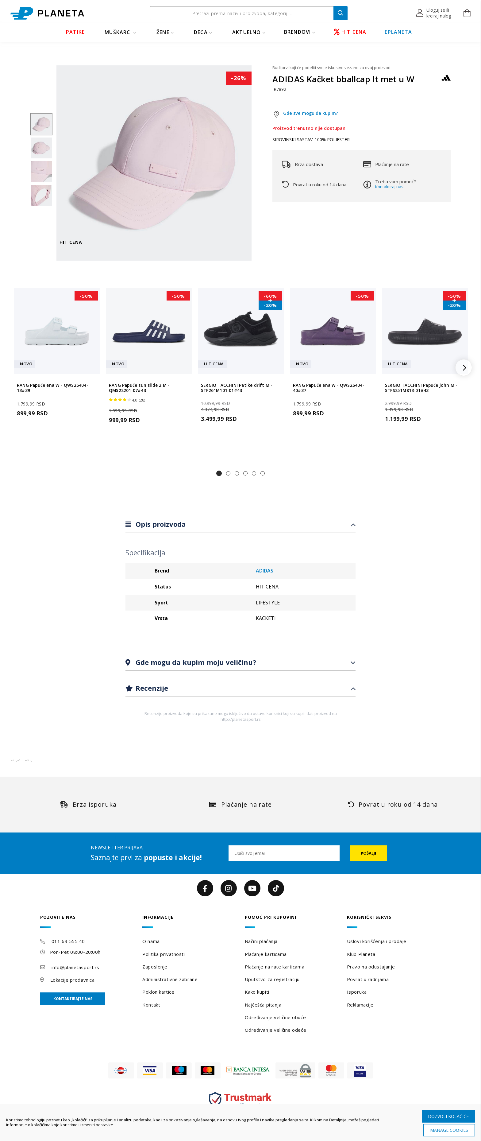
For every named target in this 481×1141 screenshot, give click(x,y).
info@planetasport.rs (75, 967)
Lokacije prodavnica (72, 980)
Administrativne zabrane (170, 979)
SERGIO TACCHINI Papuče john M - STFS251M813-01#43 (421, 388)
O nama (151, 941)
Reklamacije (360, 1005)
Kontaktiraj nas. (389, 186)
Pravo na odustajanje (371, 967)
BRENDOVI (297, 32)
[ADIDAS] (446, 80)
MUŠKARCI (118, 32)
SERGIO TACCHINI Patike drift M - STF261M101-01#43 (236, 388)
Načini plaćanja (261, 941)
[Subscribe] (368, 853)
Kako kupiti (257, 992)
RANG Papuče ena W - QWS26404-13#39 (52, 388)
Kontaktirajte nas (72, 998)
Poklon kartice (158, 992)
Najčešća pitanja (263, 1005)
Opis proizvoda (160, 524)
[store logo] (47, 13)
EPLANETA (398, 32)
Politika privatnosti (163, 954)
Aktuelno (246, 32)
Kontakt (151, 1005)
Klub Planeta (361, 954)
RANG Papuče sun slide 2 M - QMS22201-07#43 (139, 388)
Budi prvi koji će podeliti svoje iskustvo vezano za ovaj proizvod (331, 67)
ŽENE (162, 32)
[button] (434, 13)
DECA (201, 32)
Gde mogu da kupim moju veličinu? (195, 662)
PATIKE (75, 32)
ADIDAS (264, 570)
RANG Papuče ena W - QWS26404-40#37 (328, 388)
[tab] (240, 524)
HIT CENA (350, 32)
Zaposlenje (154, 967)
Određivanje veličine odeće (275, 1030)
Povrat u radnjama (368, 979)
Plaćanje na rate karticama (275, 967)
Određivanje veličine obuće (275, 1017)
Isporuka (357, 992)
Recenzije (151, 688)
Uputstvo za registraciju (272, 979)
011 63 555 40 (68, 941)
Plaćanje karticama (266, 954)
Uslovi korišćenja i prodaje (376, 941)
